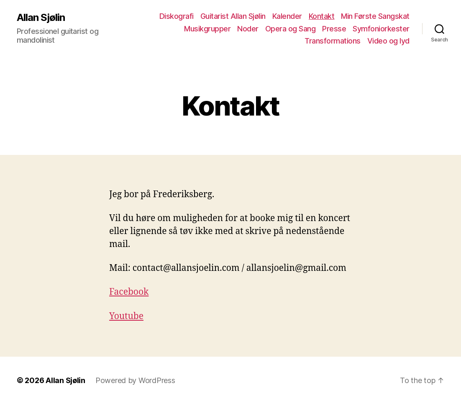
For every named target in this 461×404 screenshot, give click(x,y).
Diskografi (176, 16)
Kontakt (322, 16)
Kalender (287, 16)
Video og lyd (388, 40)
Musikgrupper (207, 28)
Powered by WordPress (135, 380)
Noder (248, 28)
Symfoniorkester (381, 28)
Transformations (333, 40)
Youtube (126, 316)
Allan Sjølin (41, 18)
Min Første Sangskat (375, 16)
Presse (334, 28)
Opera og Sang (290, 28)
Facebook (129, 292)
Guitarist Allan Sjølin (233, 16)
